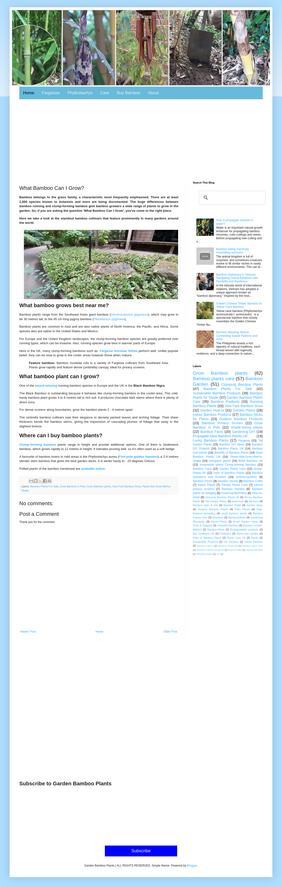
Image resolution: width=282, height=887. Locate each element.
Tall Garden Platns (216, 501)
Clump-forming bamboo (37, 444)
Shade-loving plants (247, 427)
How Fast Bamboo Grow (127, 486)
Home (28, 93)
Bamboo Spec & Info (205, 505)
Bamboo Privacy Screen (222, 423)
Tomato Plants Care (234, 485)
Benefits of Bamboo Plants (231, 452)
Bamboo (254, 501)
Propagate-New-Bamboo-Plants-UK (220, 436)
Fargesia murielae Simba (119, 351)
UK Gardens (231, 541)
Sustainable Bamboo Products (217, 393)
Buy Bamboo (128, 93)
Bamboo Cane (202, 468)
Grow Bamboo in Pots (72, 486)
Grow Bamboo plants (99, 486)
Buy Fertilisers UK (203, 533)
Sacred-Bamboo (254, 550)
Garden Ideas (255, 505)
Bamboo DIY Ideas (231, 444)
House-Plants (219, 521)
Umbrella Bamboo (227, 525)
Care (104, 93)
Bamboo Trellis (232, 505)
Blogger (192, 865)
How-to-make (235, 550)
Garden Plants (244, 410)
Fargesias (51, 93)
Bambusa (217, 517)
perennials (238, 501)
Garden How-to (212, 410)
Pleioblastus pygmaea (109, 319)
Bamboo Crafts (253, 481)
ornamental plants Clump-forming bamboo (228, 464)
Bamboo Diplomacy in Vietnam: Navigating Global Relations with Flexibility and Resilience (237, 278)
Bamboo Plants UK (231, 448)
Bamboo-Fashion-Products (210, 550)
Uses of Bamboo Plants (229, 473)
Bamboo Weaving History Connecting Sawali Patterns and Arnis (236, 336)
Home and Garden (247, 533)
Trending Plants (204, 554)
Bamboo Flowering (227, 545)
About (153, 93)
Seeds (255, 537)
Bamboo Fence (203, 481)
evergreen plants (220, 461)
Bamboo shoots (228, 481)
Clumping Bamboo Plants (242, 384)
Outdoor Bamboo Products (241, 419)
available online (93, 468)
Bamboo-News (215, 529)
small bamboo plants (234, 513)
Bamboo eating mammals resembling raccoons (232, 250)
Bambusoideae (237, 517)
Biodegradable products (244, 529)
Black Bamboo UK (250, 461)
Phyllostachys (80, 93)
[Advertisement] (141, 140)
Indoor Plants (206, 485)
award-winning (46, 385)
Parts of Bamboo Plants (207, 537)
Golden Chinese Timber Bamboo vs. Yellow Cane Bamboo (239, 305)
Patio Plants (242, 509)
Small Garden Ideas (245, 521)
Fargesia (244, 440)
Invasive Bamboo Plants (213, 509)
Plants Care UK (236, 537)
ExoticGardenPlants (234, 493)
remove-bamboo (246, 477)
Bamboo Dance (205, 545)
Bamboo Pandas (233, 489)
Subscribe (141, 850)
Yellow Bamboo (253, 541)
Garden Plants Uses (232, 468)
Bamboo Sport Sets (252, 545)
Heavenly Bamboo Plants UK (222, 497)
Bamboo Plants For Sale (44, 486)
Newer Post (27, 631)
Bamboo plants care (213, 378)
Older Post (170, 631)
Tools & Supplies (202, 525)
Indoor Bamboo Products (212, 415)
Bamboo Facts (211, 432)
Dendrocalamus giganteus (129, 314)
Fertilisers (225, 533)
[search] (231, 198)
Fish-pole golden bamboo (138, 456)
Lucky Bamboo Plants (210, 440)
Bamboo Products (225, 402)
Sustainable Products (205, 541)
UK (218, 554)
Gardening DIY (243, 432)
